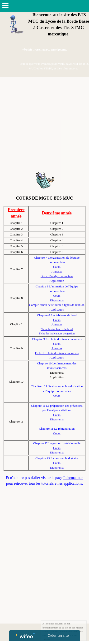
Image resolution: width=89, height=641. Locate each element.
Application (57, 280)
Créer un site (58, 635)
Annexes (56, 271)
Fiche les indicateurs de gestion (57, 333)
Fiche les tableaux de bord (57, 329)
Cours (57, 267)
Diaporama (57, 300)
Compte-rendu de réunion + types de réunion (56, 305)
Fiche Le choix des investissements (57, 353)
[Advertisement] (44, 124)
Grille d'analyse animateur (57, 276)
